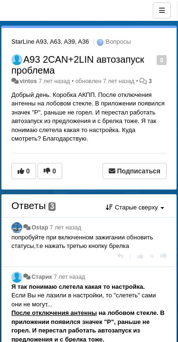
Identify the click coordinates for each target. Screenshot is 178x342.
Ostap (39, 227)
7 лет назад (65, 227)
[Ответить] (120, 256)
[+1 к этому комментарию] (140, 256)
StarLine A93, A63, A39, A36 (50, 41)
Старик (41, 277)
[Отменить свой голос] (152, 256)
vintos (28, 81)
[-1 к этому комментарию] (163, 256)
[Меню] (162, 10)
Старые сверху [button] (135, 207)
